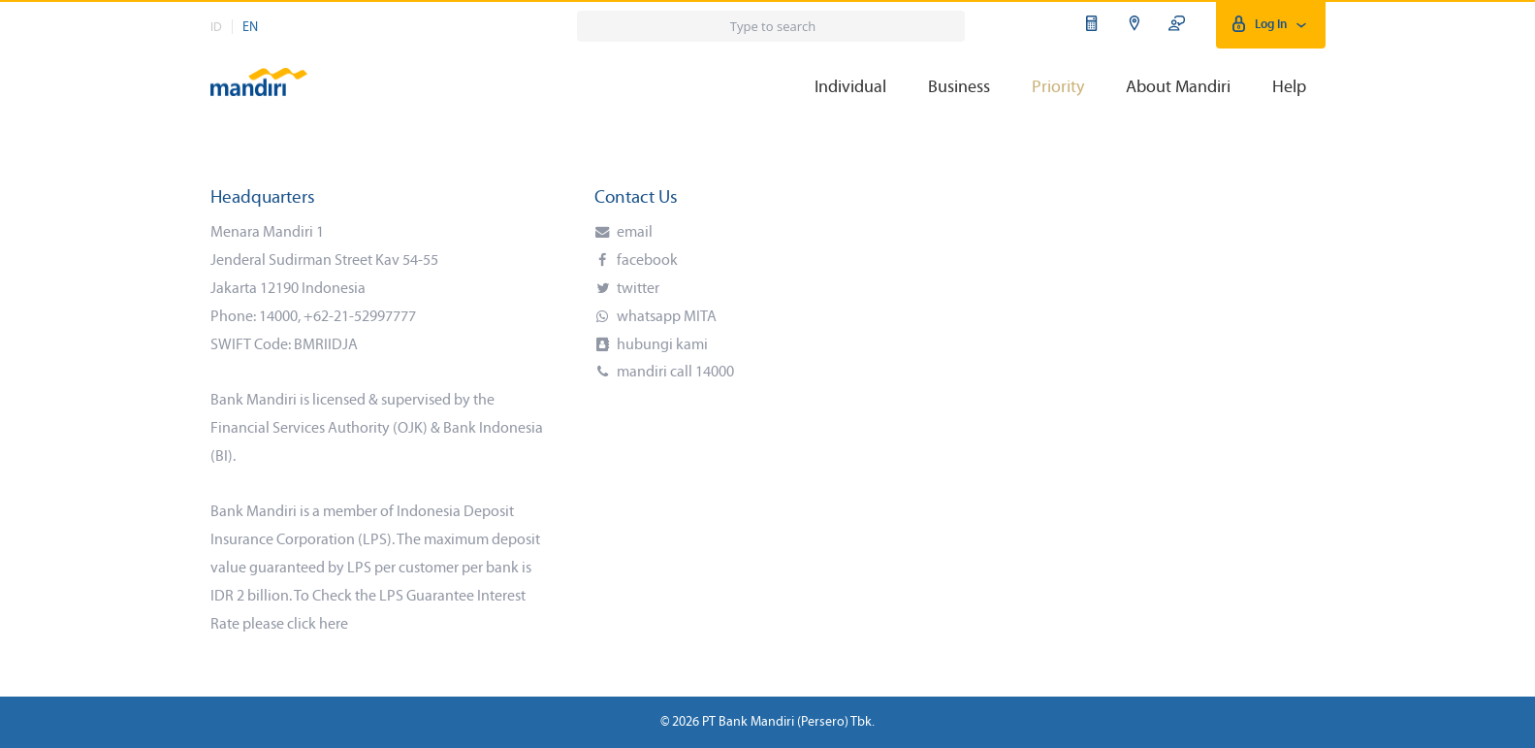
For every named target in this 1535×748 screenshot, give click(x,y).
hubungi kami (661, 345)
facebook (646, 261)
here (333, 625)
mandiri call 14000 (674, 372)
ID (216, 27)
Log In (1271, 24)
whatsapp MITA (665, 317)
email (633, 233)
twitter (636, 289)
